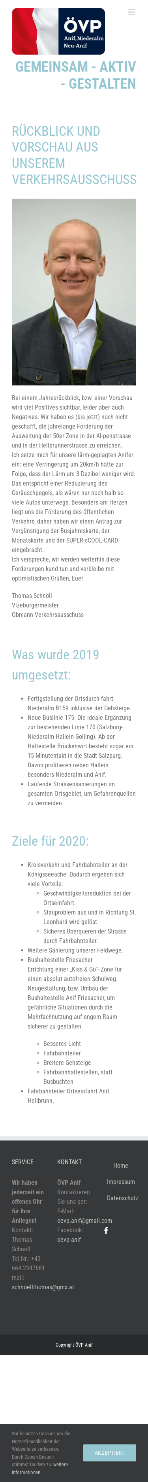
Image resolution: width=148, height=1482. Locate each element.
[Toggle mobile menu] (132, 12)
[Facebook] (106, 1230)
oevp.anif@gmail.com (84, 1220)
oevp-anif (69, 1239)
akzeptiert (110, 1452)
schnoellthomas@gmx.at (43, 1287)
